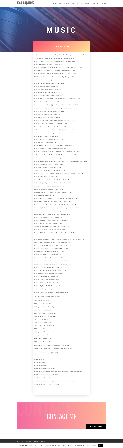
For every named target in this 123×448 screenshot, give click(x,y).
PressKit (42, 441)
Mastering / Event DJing (82, 3)
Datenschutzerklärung (31, 441)
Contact (66, 3)
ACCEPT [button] (100, 445)
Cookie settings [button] (91, 445)
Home (55, 3)
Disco (72, 3)
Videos (93, 3)
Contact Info (96, 426)
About (60, 3)
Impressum (20, 441)
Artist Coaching (101, 3)
